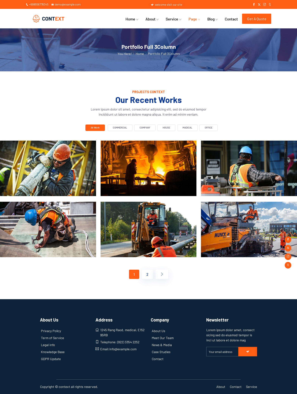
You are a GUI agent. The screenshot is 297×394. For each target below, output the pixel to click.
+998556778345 (37, 4)
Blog (211, 19)
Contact (231, 19)
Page (192, 19)
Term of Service (52, 338)
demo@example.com (66, 4)
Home (130, 19)
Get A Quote (256, 18)
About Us (158, 331)
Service (172, 19)
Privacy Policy (51, 331)
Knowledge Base (53, 352)
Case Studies (161, 352)
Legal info (48, 345)
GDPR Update (51, 359)
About (150, 19)
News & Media (162, 345)
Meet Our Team (163, 338)
